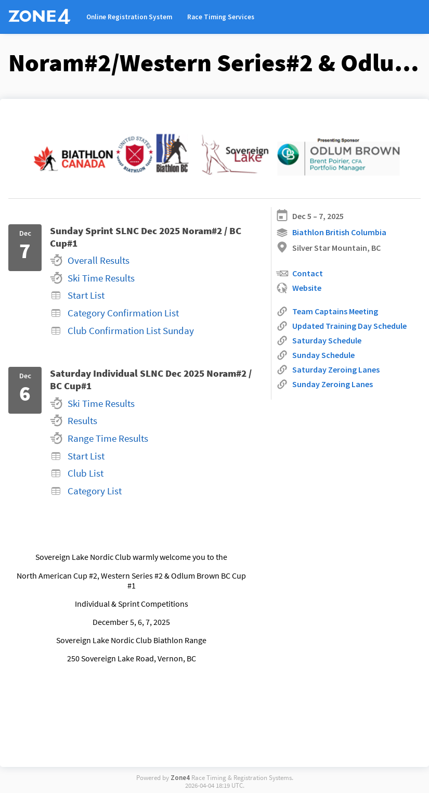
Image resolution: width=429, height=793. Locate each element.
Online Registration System (129, 16)
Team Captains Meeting (327, 311)
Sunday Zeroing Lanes (324, 384)
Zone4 (180, 777)
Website (298, 288)
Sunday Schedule (315, 355)
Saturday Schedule (318, 340)
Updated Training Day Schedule (341, 325)
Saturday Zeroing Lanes (328, 369)
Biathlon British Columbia (331, 232)
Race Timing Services (220, 16)
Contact (299, 273)
